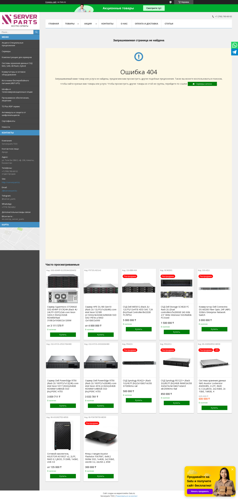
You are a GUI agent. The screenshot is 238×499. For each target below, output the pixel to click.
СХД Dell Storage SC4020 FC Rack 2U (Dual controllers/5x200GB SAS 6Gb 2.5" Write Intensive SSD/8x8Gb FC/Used (176, 312)
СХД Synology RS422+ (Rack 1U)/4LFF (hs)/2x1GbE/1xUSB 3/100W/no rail (137, 383)
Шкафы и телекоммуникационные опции (17, 90)
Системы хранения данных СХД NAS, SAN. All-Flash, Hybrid (17, 64)
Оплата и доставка (146, 23)
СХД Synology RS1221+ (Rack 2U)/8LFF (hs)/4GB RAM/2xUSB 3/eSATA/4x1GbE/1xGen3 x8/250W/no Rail (176, 384)
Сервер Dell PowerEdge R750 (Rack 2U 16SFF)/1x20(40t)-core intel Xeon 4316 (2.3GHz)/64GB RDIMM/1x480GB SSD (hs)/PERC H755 (100, 386)
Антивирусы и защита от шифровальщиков (14, 113)
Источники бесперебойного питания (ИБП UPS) (15, 82)
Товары (70, 23)
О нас (124, 23)
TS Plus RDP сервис (11, 106)
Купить (62, 334)
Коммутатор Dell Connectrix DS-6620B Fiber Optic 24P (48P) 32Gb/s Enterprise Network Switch (214, 310)
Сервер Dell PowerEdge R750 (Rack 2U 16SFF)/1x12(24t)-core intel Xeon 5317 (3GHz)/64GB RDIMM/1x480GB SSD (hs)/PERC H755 (62, 386)
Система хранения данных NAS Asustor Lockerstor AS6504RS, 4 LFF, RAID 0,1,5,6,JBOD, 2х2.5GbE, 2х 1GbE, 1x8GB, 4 (212, 386)
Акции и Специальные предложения (12, 44)
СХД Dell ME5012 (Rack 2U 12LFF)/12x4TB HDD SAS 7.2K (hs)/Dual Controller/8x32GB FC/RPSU (138, 310)
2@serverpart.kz (9, 190)
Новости (6, 127)
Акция (88, 23)
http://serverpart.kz (11, 182)
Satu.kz (132, 493)
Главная (54, 23)
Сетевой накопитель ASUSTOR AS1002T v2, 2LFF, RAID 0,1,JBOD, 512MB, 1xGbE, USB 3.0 (62, 457)
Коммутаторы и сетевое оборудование (13, 73)
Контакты (107, 23)
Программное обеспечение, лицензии (15, 99)
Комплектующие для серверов (17, 57)
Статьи (169, 23)
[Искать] (36, 32)
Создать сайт (51, 2)
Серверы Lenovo (204, 83)
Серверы (6, 51)
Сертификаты (8, 121)
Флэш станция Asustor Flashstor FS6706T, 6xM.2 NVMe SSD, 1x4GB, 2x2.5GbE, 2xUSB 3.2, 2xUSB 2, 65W (100, 457)
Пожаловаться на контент (127, 496)
